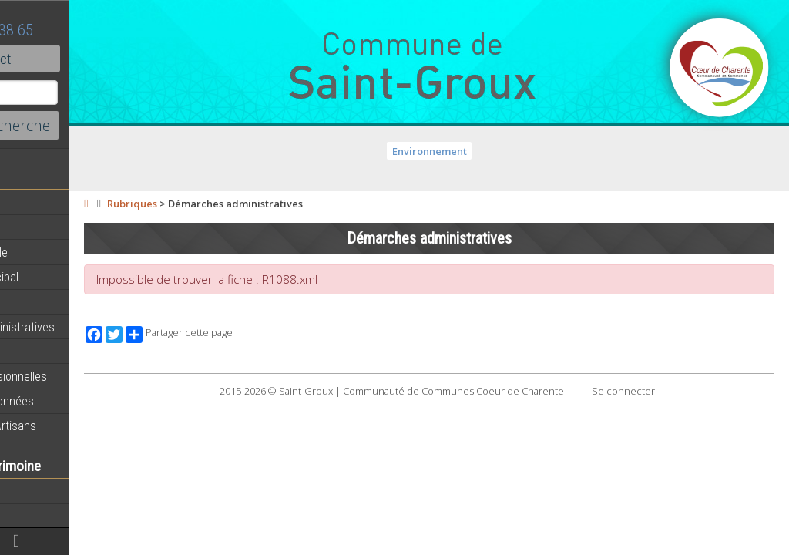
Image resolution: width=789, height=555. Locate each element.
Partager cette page (279, 334)
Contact (84, 58)
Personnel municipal (63, 276)
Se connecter (673, 391)
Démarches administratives (81, 327)
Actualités (38, 202)
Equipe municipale (58, 252)
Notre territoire (49, 491)
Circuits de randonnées (71, 401)
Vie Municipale (48, 351)
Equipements (45, 301)
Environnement (479, 151)
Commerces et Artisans (72, 425)
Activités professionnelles (77, 376)
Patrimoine (40, 515)
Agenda (32, 227)
